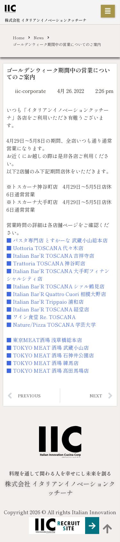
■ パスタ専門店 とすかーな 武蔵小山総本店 (57, 240)
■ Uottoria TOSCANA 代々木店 (44, 248)
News (39, 37)
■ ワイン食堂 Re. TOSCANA (41, 317)
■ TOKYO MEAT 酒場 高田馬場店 (47, 370)
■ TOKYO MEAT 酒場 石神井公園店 (50, 355)
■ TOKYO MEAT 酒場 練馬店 (42, 363)
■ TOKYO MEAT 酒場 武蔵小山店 (47, 347)
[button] (108, 11)
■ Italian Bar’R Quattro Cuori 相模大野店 (56, 294)
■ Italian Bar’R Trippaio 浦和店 (45, 301)
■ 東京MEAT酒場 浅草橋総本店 (44, 340)
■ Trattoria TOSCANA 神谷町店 (45, 263)
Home (19, 37)
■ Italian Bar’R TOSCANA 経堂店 (47, 309)
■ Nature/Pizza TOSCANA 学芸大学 (51, 324)
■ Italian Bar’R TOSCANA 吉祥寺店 (50, 255)
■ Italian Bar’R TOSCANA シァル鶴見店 (55, 286)
